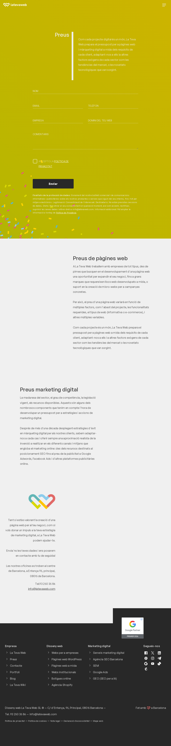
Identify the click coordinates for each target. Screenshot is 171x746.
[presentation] (113, 165)
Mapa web (98, 721)
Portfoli (15, 672)
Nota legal (55, 721)
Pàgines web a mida (64, 665)
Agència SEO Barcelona (108, 659)
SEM (96, 665)
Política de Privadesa (66, 212)
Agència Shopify (62, 685)
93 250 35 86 (18, 714)
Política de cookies (37, 721)
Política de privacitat (15, 721)
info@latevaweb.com (41, 588)
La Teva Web (18, 652)
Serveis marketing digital (108, 652)
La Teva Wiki (18, 685)
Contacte (16, 665)
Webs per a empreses (65, 652)
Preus (13, 659)
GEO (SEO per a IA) (105, 678)
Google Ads (100, 672)
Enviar (53, 183)
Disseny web (13, 708)
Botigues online (61, 678)
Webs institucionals (64, 672)
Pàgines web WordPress (67, 659)
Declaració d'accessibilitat (77, 721)
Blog (13, 678)
